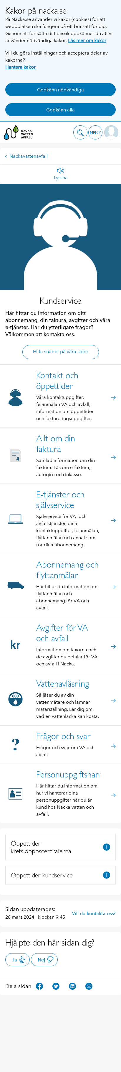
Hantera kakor (20, 67)
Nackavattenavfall (26, 156)
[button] (80, 132)
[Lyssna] (61, 174)
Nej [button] (46, 959)
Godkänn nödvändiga (60, 90)
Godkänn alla (60, 110)
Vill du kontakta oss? (94, 913)
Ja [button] (19, 959)
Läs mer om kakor (87, 40)
